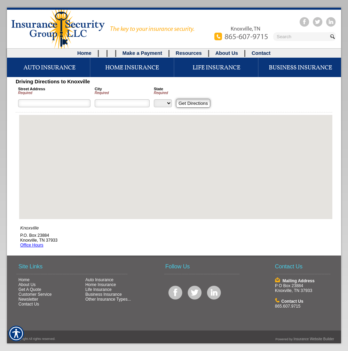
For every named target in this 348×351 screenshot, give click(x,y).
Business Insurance (103, 294)
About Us (26, 284)
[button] (175, 160)
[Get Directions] (193, 103)
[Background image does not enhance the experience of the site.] (174, 53)
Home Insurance (100, 284)
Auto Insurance (99, 279)
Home (24, 279)
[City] (122, 103)
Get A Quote (29, 289)
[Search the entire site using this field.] (301, 36)
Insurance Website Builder (313, 339)
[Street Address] (54, 103)
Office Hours (31, 245)
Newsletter (28, 299)
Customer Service (35, 294)
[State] (163, 103)
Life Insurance (98, 289)
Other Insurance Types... (108, 299)
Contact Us (28, 304)
